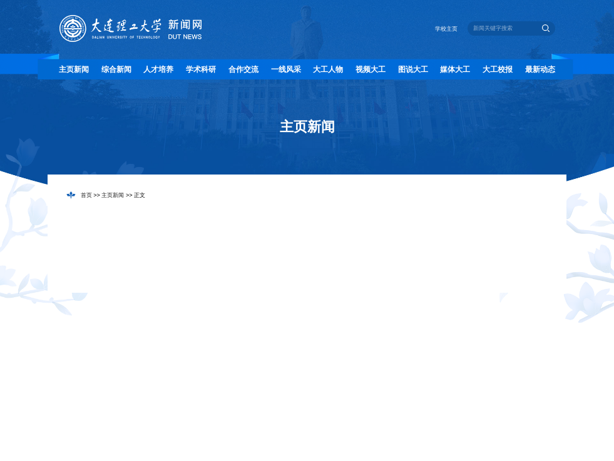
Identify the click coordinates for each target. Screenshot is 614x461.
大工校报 (498, 69)
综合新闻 (116, 69)
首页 (86, 195)
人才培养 (158, 69)
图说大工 (413, 69)
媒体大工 (455, 69)
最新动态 (540, 69)
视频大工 (371, 69)
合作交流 (243, 69)
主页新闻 (74, 69)
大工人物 (328, 69)
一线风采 (286, 69)
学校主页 (446, 29)
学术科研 (201, 69)
